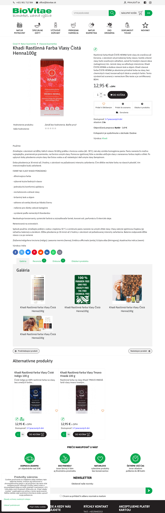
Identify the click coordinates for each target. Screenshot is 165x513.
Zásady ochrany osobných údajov (17, 499)
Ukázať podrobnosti (12, 505)
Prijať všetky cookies (38, 507)
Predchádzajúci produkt (27, 351)
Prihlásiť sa (132, 2)
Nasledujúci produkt (139, 351)
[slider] (50, 128)
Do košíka (118, 94)
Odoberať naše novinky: (82, 484)
